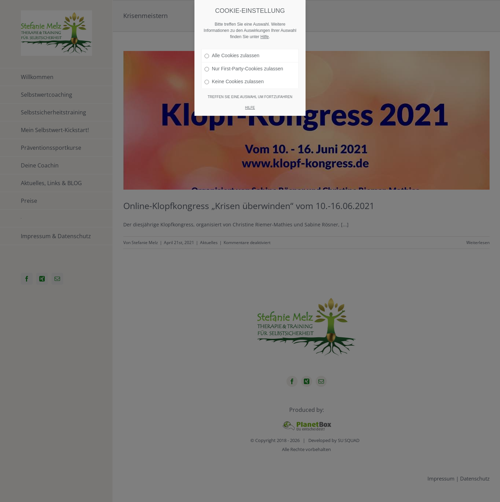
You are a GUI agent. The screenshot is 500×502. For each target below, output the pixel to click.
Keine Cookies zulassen (234, 81)
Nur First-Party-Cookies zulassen (244, 68)
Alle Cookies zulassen (232, 55)
